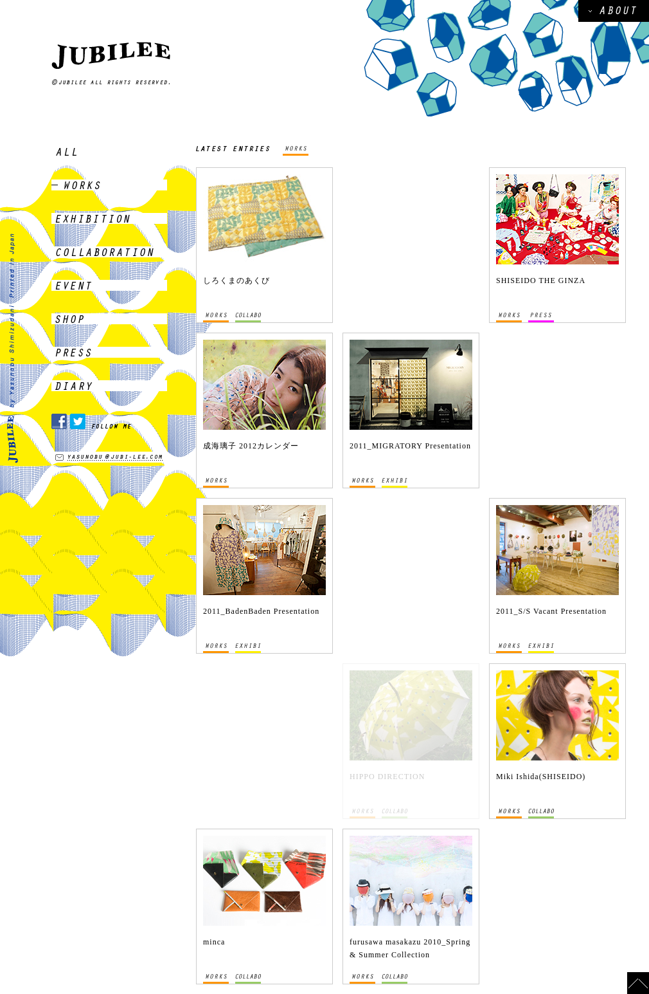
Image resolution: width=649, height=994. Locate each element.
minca (214, 941)
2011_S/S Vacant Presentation (551, 611)
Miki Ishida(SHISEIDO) (540, 776)
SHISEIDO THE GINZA (540, 280)
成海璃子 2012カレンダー (251, 445)
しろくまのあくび (236, 280)
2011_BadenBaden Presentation (261, 611)
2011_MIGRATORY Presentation (410, 445)
